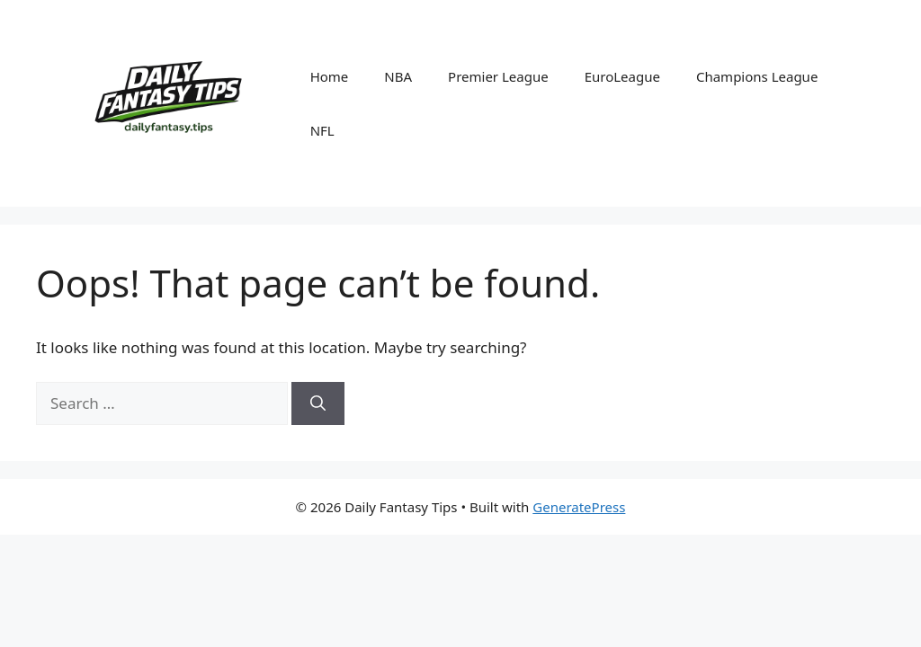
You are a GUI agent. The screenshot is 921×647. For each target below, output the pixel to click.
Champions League (757, 76)
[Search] (317, 403)
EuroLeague (622, 76)
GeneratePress (578, 507)
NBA (398, 76)
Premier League (498, 76)
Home (329, 76)
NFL (322, 130)
